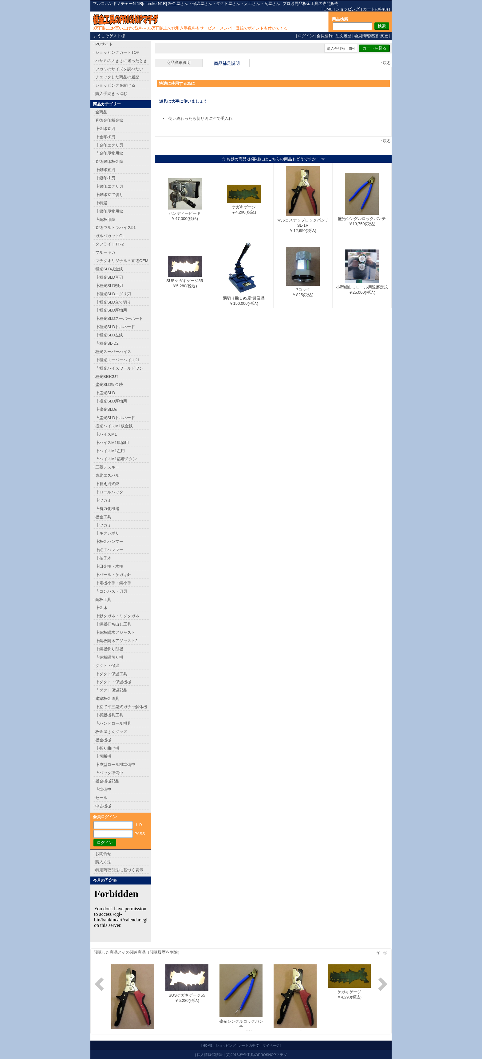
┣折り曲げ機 (107, 748)
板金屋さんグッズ (111, 731)
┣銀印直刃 (105, 169)
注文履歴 (343, 35)
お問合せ (103, 853)
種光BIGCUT (106, 376)
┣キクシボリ (107, 533)
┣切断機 (103, 756)
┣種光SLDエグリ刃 (113, 294)
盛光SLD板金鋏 (109, 384)
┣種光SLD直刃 (109, 277)
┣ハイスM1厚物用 (112, 442)
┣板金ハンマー (109, 541)
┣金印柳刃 (105, 137)
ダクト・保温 (107, 665)
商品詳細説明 (179, 62)
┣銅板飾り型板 (109, 649)
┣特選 (101, 203)
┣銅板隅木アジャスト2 (116, 640)
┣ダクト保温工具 (111, 674)
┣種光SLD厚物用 (111, 310)
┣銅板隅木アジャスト (115, 632)
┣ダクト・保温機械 (113, 682)
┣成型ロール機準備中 (115, 764)
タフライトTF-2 (109, 244)
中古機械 (103, 806)
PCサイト (104, 44)
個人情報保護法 (210, 1055)
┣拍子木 (103, 558)
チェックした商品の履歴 (117, 77)
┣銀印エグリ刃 (109, 186)
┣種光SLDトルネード (115, 326)
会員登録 (325, 35)
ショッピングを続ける (115, 85)
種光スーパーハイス (113, 351)
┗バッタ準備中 (109, 773)
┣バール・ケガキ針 (113, 574)
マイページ (271, 1045)
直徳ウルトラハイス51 (115, 227)
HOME (327, 9)
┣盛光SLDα (106, 409)
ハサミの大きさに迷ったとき (121, 60)
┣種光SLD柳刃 (109, 285)
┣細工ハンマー (109, 549)
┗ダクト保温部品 (111, 690)
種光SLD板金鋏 (109, 269)
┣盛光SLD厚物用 (111, 401)
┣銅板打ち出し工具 (113, 624)
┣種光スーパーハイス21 (117, 360)
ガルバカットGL (109, 235)
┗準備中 (103, 789)
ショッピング (348, 9)
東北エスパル (107, 475)
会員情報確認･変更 (371, 35)
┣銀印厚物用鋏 (109, 211)
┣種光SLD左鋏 (109, 335)
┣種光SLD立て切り (113, 302)
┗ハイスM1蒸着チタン (116, 459)
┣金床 (101, 607)
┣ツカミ (103, 500)
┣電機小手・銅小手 (113, 583)
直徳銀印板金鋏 (109, 161)
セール (101, 797)
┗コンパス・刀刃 (111, 591)
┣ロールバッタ (109, 492)
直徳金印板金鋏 (109, 120)
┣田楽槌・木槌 (109, 566)
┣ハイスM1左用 (110, 451)
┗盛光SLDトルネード (115, 417)
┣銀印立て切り (109, 194)
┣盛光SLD (105, 392)
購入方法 (103, 862)
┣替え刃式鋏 (107, 483)
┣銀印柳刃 (105, 178)
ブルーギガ (105, 252)
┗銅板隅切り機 (109, 657)
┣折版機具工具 (109, 715)
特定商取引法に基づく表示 (119, 870)
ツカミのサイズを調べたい (119, 69)
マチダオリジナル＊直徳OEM (121, 260)
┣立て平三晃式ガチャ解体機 (121, 706)
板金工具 (103, 517)
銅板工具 (103, 599)
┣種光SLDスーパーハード (119, 318)
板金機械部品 (107, 781)
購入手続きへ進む (111, 93)
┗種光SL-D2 (107, 343)
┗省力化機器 (107, 508)
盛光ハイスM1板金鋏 (114, 426)
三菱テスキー (107, 467)
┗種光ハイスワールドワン (119, 368)
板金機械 (103, 740)
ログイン (306, 35)
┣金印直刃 (105, 128)
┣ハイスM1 (106, 434)
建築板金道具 (107, 698)
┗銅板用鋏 (105, 219)
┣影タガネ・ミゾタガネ (117, 616)
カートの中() (375, 9)
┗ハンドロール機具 (113, 723)
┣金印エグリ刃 (109, 145)
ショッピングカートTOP (117, 52)
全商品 (101, 112)
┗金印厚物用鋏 (109, 153)
